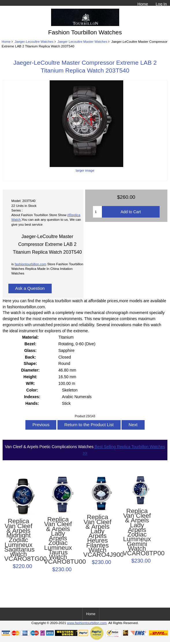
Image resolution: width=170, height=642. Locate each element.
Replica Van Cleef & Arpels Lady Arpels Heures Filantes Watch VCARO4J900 (97, 536)
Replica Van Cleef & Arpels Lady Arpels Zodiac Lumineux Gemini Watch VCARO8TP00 (137, 532)
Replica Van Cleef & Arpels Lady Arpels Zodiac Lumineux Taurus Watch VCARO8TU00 (58, 540)
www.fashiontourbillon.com (87, 623)
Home (142, 4)
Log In (161, 4)
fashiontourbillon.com (30, 264)
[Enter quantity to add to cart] (97, 212)
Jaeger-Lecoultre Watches (33, 41)
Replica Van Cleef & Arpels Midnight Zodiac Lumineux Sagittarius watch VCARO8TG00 (18, 540)
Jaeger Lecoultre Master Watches (82, 41)
